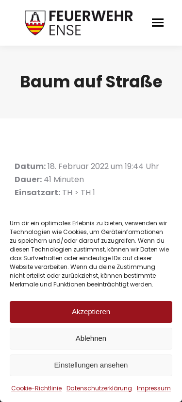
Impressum (154, 388)
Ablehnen (91, 338)
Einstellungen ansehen (91, 365)
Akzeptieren (91, 311)
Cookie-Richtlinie (36, 388)
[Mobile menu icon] (157, 22)
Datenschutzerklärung (99, 388)
